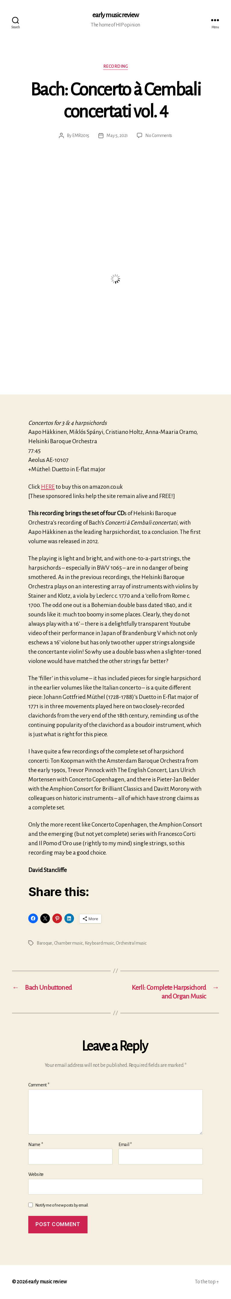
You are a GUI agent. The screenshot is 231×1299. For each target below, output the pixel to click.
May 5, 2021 (117, 135)
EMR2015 (80, 135)
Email (125, 1144)
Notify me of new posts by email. (61, 1205)
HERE (48, 487)
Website (36, 1174)
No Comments (158, 135)
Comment (38, 1084)
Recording (115, 66)
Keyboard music (99, 943)
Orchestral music (131, 943)
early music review (115, 15)
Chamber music (68, 943)
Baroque (44, 943)
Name (35, 1144)
